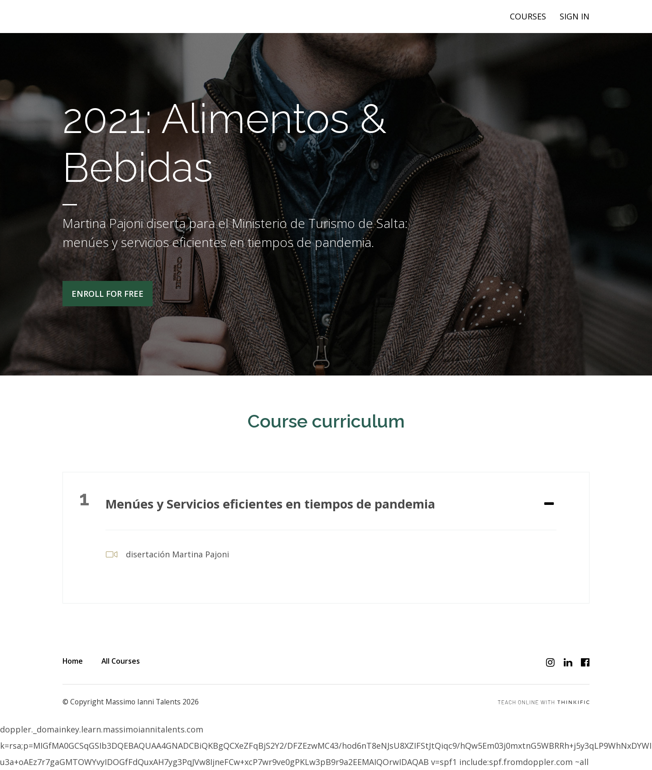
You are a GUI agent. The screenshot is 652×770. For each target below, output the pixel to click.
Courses (528, 16)
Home (72, 661)
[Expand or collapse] (549, 504)
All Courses (120, 661)
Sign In (575, 16)
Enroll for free (108, 293)
